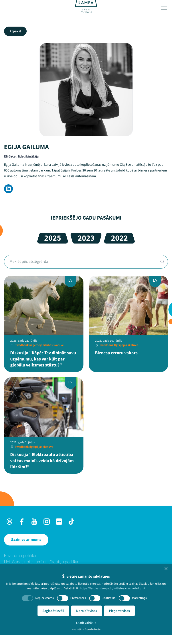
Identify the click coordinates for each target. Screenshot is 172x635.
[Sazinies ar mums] (26, 539)
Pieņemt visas (119, 610)
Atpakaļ (15, 31)
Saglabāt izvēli (53, 610)
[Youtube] (34, 521)
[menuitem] (86, 556)
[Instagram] (46, 521)
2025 (52, 238)
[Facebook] (21, 521)
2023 (86, 238)
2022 (119, 238)
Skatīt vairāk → (86, 623)
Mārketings (139, 598)
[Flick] (59, 521)
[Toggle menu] (164, 8)
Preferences (78, 598)
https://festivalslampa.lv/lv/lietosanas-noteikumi (112, 588)
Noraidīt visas (86, 610)
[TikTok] (71, 521)
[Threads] (9, 521)
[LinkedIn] (8, 188)
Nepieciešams (44, 598)
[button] (166, 568)
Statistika (109, 598)
